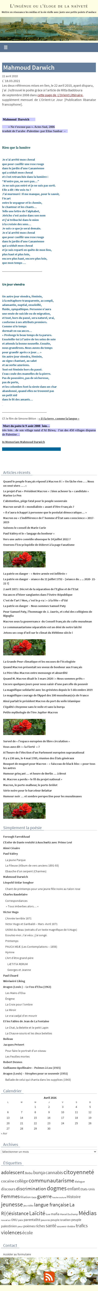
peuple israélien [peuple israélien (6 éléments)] (61, 1220)
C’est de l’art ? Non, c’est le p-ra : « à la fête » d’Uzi (35, 600)
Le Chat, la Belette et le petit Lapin (26, 1027)
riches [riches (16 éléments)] (40, 1225)
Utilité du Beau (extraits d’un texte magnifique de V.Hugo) (41, 930)
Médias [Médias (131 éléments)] (88, 1213)
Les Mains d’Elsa (15, 993)
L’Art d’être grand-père (19, 958)
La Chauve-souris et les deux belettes (28, 1033)
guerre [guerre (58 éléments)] (44, 1196)
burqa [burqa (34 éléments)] (39, 1172)
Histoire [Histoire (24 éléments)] (74, 1196)
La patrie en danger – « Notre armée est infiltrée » (35, 574)
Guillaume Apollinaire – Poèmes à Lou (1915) (32, 1068)
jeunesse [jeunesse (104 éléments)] (12, 1204)
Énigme (10, 999)
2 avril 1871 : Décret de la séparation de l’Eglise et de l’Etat (40, 589)
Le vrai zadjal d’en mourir (21, 1016)
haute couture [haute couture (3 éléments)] (59, 1197)
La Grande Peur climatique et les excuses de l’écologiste (39, 661)
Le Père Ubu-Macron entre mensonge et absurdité (35, 673)
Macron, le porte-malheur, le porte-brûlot (30, 785)
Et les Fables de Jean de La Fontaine (26, 1021)
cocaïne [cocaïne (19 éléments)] (7, 1181)
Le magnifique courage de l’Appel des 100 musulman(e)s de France (46, 695)
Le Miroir (10, 1010)
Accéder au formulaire (17, 1254)
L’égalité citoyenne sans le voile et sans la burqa (34, 707)
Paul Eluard (10, 975)
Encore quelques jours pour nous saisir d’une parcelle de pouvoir (45, 684)
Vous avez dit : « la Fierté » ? (21, 747)
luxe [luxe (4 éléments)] (48, 1214)
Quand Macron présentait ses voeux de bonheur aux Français (42, 667)
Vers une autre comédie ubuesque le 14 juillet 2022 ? (36, 539)
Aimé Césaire (11, 848)
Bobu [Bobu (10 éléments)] (29, 1173)
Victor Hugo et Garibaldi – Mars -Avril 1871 (31, 924)
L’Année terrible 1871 (18, 918)
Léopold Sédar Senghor (18, 882)
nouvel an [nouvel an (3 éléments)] (6, 1220)
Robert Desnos (12, 1062)
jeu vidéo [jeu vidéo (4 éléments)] (28, 1205)
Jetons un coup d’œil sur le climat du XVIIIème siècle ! (38, 633)
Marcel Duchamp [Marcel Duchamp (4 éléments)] (69, 1214)
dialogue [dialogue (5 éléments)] (80, 1181)
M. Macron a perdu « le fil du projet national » (32, 779)
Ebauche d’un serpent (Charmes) (25, 871)
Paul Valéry (10, 853)
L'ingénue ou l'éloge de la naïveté (49, 5)
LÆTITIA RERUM (17, 964)
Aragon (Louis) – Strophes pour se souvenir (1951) (35, 1073)
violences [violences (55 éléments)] (11, 1232)
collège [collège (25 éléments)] (21, 1181)
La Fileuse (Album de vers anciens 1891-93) (32, 865)
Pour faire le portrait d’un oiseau (25, 1051)
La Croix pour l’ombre (19, 1004)
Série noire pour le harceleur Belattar (27, 790)
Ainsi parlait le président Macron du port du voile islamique (41, 701)
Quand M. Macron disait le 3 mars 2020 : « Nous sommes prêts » (44, 678)
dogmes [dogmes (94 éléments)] (57, 1188)
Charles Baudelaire (15, 894)
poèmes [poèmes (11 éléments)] (29, 1226)
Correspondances (16, 901)
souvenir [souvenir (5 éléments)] (62, 1226)
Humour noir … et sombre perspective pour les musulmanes (42, 796)
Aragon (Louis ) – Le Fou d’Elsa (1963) (27, 987)
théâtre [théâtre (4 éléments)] (71, 1226)
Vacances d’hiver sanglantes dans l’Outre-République (37, 595)
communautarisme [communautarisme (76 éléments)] (51, 1180)
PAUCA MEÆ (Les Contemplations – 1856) (31, 947)
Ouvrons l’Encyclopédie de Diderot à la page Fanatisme (39, 545)
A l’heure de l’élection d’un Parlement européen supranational (43, 752)
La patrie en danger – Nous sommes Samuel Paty (34, 606)
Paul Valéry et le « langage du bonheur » (29, 533)
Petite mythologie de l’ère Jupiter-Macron (30, 712)
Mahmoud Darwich (15, 877)
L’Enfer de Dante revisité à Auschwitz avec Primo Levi (37, 842)
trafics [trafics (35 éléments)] (82, 1226)
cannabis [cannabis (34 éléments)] (54, 1172)
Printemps (11, 941)
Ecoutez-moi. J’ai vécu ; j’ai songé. (26, 935)
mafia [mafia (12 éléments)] (55, 1214)
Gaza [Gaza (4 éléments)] (33, 1197)
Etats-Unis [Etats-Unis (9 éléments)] (87, 1189)
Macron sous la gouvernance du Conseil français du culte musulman (47, 621)
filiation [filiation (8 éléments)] (25, 1197)
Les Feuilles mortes (17, 1056)
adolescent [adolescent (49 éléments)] (12, 1172)
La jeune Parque (15, 860)
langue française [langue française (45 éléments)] (51, 1205)
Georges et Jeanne (19, 970)
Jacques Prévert (13, 1044)
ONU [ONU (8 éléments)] (14, 1220)
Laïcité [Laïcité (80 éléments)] (37, 1213)
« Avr (4, 1133)
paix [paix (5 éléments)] (20, 1220)
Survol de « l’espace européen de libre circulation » (36, 741)
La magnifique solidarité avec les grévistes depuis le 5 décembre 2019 (47, 690)
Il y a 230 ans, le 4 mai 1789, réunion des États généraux (38, 758)
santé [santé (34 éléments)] (51, 1226)
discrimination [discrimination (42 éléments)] (31, 1188)
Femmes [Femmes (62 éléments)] (10, 1196)
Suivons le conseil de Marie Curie (24, 528)
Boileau (8, 1039)
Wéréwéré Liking (14, 981)
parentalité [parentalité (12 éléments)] (32, 1219)
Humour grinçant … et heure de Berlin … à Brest (34, 773)
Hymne (9, 952)
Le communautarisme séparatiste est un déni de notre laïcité (42, 627)
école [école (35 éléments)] (27, 1233)
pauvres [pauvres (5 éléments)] (45, 1220)
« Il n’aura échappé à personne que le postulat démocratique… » (45, 512)
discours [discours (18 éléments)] (8, 1188)
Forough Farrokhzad (16, 837)
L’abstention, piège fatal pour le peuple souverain (35, 501)
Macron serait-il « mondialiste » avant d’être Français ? (38, 507)
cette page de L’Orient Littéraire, (60, 95)
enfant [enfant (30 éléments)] (73, 1189)
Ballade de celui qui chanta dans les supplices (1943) (38, 1080)
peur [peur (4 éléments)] (20, 1226)
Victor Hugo (11, 912)
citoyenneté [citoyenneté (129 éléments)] (78, 1172)
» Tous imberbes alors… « (22, 906)
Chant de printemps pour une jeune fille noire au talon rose (42, 889)
